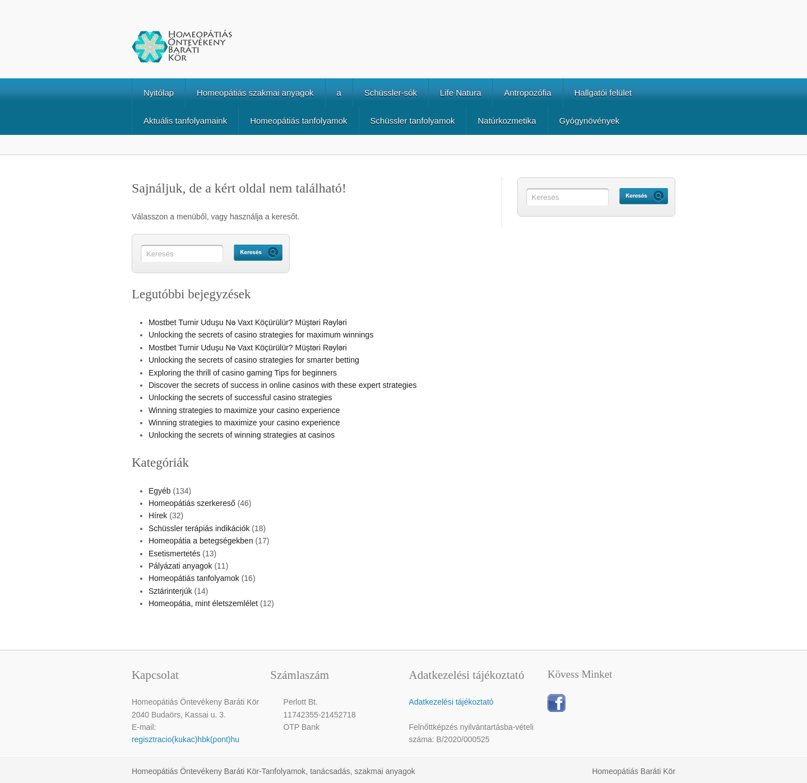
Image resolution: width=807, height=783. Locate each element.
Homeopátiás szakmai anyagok (255, 92)
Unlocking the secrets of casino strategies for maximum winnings (261, 334)
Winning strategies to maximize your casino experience (244, 410)
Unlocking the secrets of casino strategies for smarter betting (254, 359)
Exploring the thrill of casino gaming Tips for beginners (243, 372)
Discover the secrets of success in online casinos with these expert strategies (283, 385)
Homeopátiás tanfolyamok (298, 120)
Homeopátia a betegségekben (201, 540)
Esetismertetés (175, 553)
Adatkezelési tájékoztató (451, 701)
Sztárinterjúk (170, 591)
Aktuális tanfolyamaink (185, 120)
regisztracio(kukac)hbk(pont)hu (185, 739)
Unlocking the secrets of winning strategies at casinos (242, 434)
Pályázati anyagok (180, 565)
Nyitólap (158, 92)
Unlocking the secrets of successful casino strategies (240, 397)
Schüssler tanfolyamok (412, 120)
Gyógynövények (589, 120)
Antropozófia (527, 92)
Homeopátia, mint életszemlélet (203, 603)
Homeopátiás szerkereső (192, 503)
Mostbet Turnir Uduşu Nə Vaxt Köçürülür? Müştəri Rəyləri (248, 322)
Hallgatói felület (603, 92)
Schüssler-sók (390, 92)
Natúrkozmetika (506, 120)
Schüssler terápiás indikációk (199, 528)
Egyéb (160, 490)
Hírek (158, 515)
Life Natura (460, 92)
